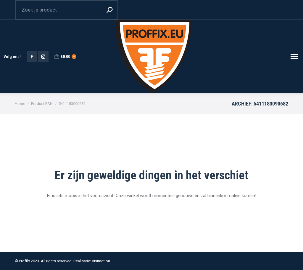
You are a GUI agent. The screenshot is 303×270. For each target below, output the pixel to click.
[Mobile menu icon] (294, 56)
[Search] (66, 10)
